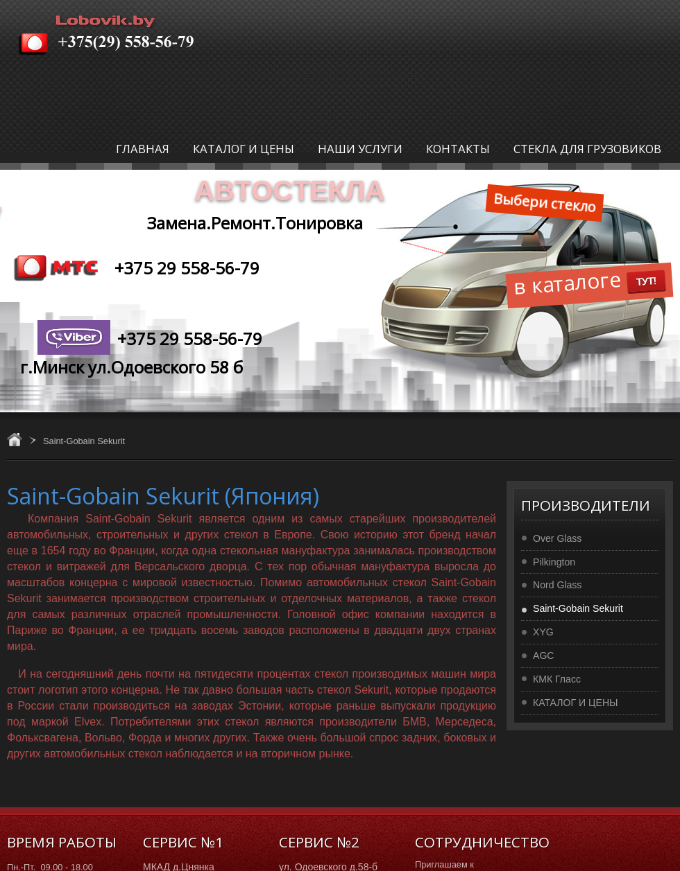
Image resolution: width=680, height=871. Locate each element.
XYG (543, 631)
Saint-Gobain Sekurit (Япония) (163, 496)
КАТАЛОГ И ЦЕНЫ (575, 702)
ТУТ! (646, 281)
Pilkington (554, 562)
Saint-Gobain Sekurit (578, 608)
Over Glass (557, 538)
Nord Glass (557, 584)
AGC (543, 655)
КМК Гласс (557, 679)
